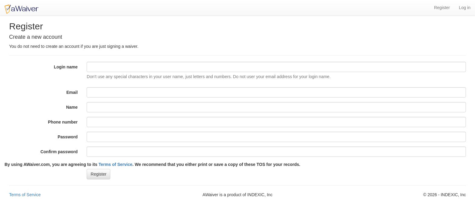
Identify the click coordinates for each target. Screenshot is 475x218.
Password (68, 136)
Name (72, 107)
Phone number (63, 122)
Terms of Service (115, 164)
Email (72, 92)
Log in (464, 7)
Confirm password (59, 151)
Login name (66, 66)
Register (442, 7)
